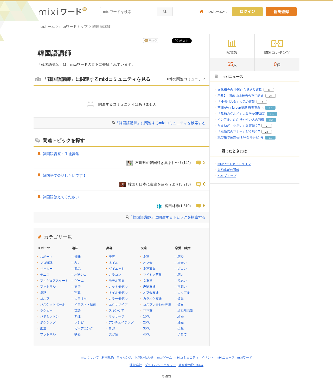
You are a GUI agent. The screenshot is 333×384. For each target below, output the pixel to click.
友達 (146, 257)
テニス (44, 274)
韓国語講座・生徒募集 (61, 154)
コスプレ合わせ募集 (157, 304)
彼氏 (180, 298)
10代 (146, 316)
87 (270, 108)
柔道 (43, 328)
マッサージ (116, 316)
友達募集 (149, 268)
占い (77, 262)
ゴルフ (44, 298)
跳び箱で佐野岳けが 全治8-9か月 (240, 137)
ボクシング (48, 322)
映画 (77, 334)
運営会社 (136, 365)
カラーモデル (118, 298)
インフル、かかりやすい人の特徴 (240, 119)
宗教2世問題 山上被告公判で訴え (240, 95)
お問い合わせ (144, 357)
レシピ (79, 322)
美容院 (113, 334)
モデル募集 (116, 280)
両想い (182, 286)
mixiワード (244, 357)
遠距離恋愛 (185, 310)
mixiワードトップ (74, 26)
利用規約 (107, 357)
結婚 (180, 316)
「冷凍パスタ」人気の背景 (236, 101)
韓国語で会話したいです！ (64, 175)
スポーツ (46, 257)
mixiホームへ (216, 11)
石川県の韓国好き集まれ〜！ (158, 163)
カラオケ (80, 298)
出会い (182, 262)
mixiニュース (225, 357)
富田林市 (172, 206)
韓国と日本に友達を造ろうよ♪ (152, 184)
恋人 (180, 274)
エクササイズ (118, 304)
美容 (112, 257)
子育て (182, 334)
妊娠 (180, 322)
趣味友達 (149, 286)
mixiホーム (46, 26)
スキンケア (116, 310)
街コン (182, 268)
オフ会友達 (151, 292)
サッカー (46, 268)
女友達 (147, 280)
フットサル (48, 286)
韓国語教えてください (61, 197)
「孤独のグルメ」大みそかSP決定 (241, 113)
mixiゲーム (164, 357)
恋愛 (180, 257)
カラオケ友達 (152, 298)
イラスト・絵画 (85, 304)
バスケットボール (52, 304)
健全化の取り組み (190, 365)
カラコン (115, 274)
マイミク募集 (152, 274)
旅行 (77, 286)
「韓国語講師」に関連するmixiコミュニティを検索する (160, 123)
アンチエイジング (121, 322)
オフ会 (147, 262)
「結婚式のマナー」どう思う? (238, 131)
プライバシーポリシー (160, 365)
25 (266, 131)
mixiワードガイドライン (234, 164)
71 (270, 137)
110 (272, 113)
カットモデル (118, 286)
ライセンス (124, 357)
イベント (207, 357)
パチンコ (80, 274)
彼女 (180, 304)
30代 (146, 328)
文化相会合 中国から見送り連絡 (239, 89)
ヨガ (112, 328)
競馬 (77, 268)
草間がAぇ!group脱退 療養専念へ (240, 107)
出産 (180, 328)
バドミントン (49, 316)
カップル (183, 292)
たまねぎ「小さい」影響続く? (238, 125)
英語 (77, 310)
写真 (77, 292)
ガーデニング (83, 328)
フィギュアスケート (54, 280)
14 (261, 102)
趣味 (77, 257)
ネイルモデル (118, 292)
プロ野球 (46, 262)
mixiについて (90, 357)
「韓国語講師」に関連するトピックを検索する (167, 217)
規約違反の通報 (228, 170)
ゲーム (79, 280)
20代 (146, 322)
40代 (146, 334)
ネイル (113, 262)
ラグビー (46, 310)
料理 (77, 316)
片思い (182, 280)
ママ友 (147, 310)
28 (270, 96)
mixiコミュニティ (187, 357)
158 (271, 119)
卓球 (43, 292)
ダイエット (116, 268)
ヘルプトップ (226, 176)
